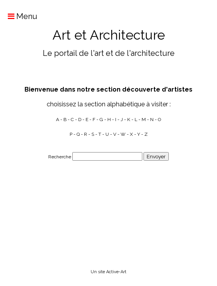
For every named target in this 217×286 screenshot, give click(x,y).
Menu (18, 16)
